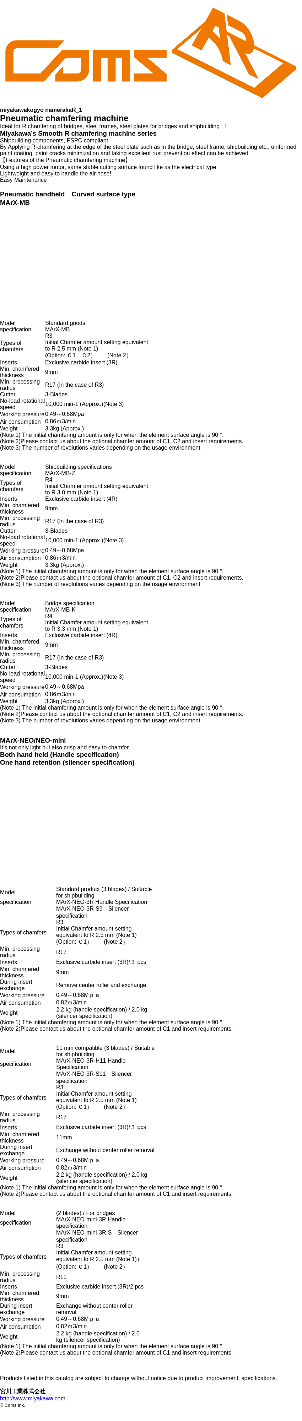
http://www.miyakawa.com (32, 1398)
